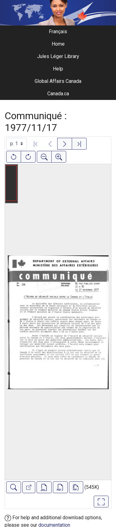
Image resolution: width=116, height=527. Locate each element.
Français (58, 31)
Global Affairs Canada (58, 81)
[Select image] (16, 144)
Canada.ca (58, 94)
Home (58, 44)
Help (58, 69)
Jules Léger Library (58, 56)
